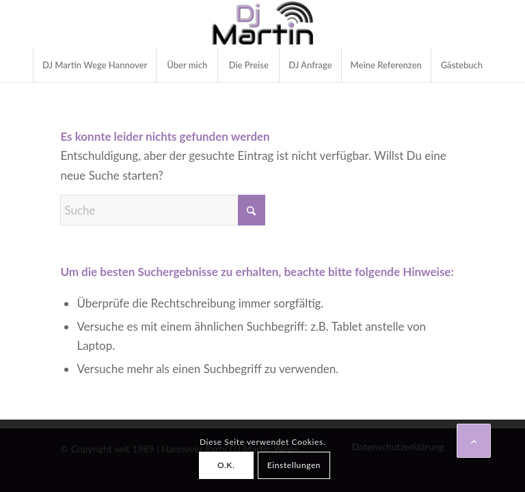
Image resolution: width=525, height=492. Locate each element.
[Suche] (162, 210)
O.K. (225, 465)
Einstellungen (294, 465)
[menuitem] (94, 65)
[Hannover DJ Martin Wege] (263, 24)
